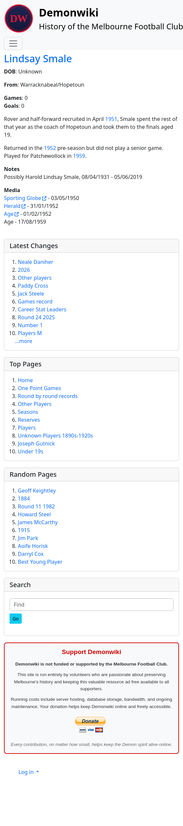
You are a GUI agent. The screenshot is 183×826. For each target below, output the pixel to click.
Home (25, 380)
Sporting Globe (22, 198)
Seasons (28, 411)
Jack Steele (31, 293)
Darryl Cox (31, 553)
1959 (79, 155)
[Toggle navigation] (13, 43)
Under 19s (30, 451)
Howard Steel (34, 514)
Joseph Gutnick (36, 443)
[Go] (16, 618)
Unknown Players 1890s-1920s (55, 435)
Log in (26, 772)
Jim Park (28, 538)
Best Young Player (40, 561)
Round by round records (47, 396)
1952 (50, 148)
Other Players (34, 404)
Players (27, 427)
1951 (111, 119)
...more (23, 341)
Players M (30, 333)
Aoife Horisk (33, 546)
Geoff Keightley (37, 490)
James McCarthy (38, 522)
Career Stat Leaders (42, 309)
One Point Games (39, 388)
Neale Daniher (35, 262)
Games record (35, 301)
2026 (24, 269)
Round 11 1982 (36, 506)
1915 (24, 530)
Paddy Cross (33, 285)
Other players (34, 277)
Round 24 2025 (36, 317)
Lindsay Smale (38, 58)
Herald (12, 206)
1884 (24, 498)
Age (9, 213)
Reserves (29, 419)
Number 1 (30, 325)
